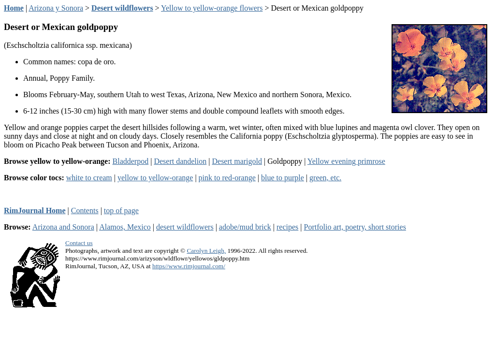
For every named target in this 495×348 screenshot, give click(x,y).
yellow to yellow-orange (155, 178)
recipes (287, 227)
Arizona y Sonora (56, 8)
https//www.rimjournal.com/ (188, 266)
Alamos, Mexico (125, 227)
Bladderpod (131, 161)
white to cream (89, 178)
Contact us (79, 242)
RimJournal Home (35, 210)
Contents (85, 210)
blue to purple (282, 178)
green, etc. (325, 178)
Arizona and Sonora (63, 227)
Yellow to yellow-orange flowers (211, 8)
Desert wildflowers (122, 8)
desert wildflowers (185, 227)
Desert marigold (237, 161)
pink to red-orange (227, 178)
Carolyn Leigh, (206, 250)
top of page (121, 210)
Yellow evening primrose (346, 161)
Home (14, 8)
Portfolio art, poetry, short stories (355, 227)
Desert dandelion (180, 161)
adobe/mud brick (245, 227)
